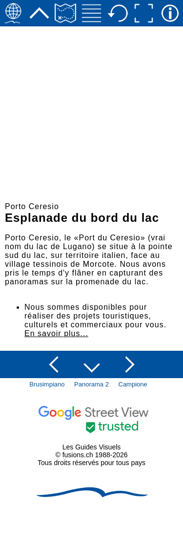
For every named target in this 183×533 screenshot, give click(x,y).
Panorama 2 (91, 384)
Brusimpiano (46, 384)
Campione (133, 384)
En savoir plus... (56, 333)
